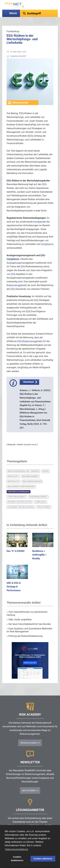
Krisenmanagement (38, 497)
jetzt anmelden (29, 790)
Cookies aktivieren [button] (43, 858)
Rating (46, 471)
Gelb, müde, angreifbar (19, 619)
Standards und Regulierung (21, 507)
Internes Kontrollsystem (20, 502)
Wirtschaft (13, 476)
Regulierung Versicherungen (21, 487)
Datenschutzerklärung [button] (16, 849)
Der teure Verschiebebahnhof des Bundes (29, 624)
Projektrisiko (43, 507)
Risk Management (30, 476)
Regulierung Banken (32, 481)
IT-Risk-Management (17, 497)
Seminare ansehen (29, 743)
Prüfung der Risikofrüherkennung (25, 636)
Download (28, 382)
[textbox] (39, 13)
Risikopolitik (13, 481)
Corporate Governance (18, 492)
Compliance (40, 502)
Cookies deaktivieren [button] (17, 859)
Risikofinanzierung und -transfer (23, 471)
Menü (13, 13)
